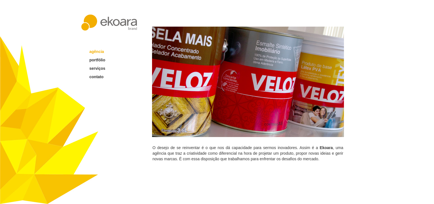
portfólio (97, 60)
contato (96, 77)
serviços (97, 68)
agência (96, 51)
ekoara (109, 23)
